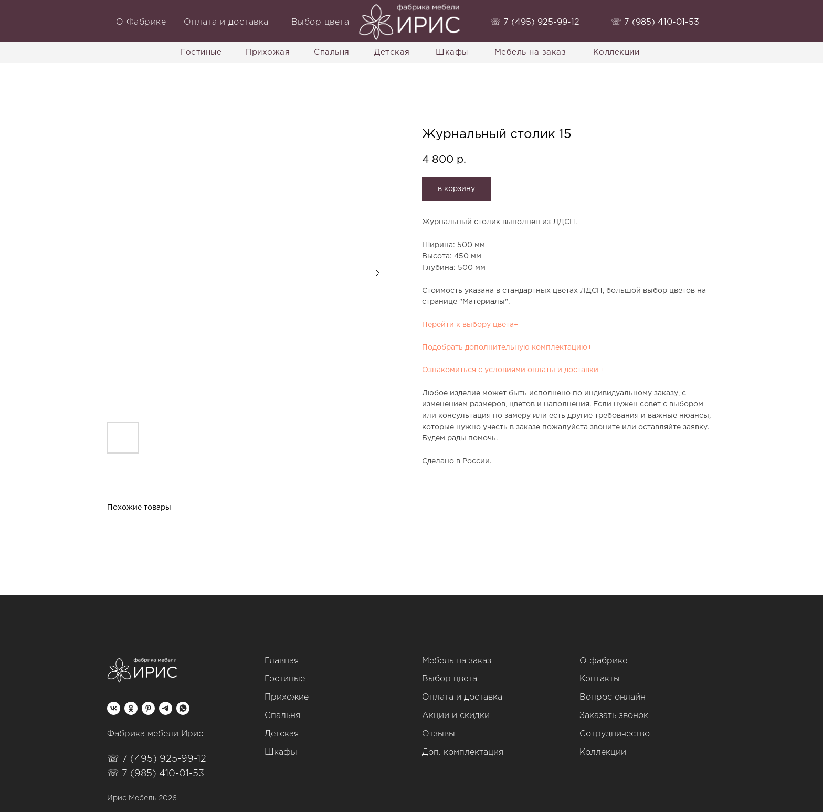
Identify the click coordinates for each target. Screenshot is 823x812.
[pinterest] (148, 708)
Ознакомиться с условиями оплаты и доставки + (513, 370)
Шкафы (281, 752)
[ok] (131, 708)
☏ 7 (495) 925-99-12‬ (156, 759)
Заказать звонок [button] (613, 716)
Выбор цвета (449, 679)
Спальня (282, 716)
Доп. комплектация (462, 752)
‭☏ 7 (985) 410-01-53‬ (655, 22)
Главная (282, 661)
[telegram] (165, 708)
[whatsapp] (182, 708)
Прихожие (287, 697)
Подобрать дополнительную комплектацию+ (507, 347)
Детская (282, 734)
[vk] (113, 708)
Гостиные (285, 679)
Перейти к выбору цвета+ (470, 325)
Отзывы (438, 734)
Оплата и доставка (462, 697)
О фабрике (603, 661)
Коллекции (602, 752)
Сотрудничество (614, 734)
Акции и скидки (456, 716)
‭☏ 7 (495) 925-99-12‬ (534, 22)
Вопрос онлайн (612, 697)
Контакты (599, 679)
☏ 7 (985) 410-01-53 (155, 773)
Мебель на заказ (456, 661)
